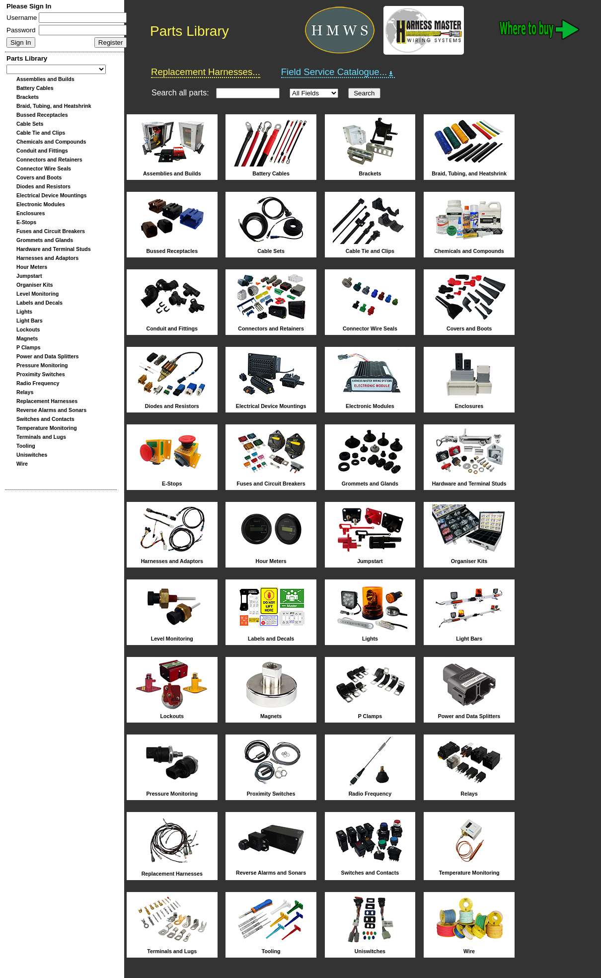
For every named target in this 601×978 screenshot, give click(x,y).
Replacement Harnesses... (205, 72)
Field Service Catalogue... (338, 72)
